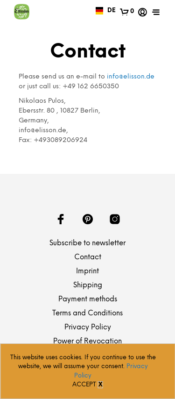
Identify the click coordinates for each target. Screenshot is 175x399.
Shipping (87, 285)
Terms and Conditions (87, 313)
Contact (87, 257)
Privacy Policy (87, 327)
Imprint (87, 271)
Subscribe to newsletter (87, 243)
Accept (84, 385)
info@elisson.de (130, 76)
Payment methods (87, 299)
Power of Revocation (87, 341)
